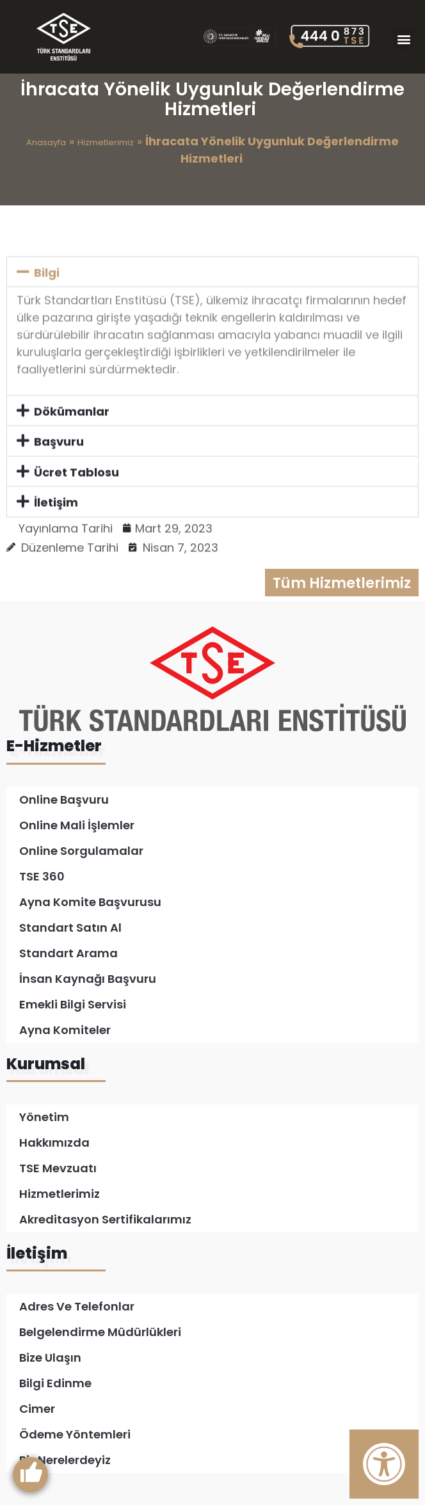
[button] (403, 38)
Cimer (37, 1409)
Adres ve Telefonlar (76, 1306)
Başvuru (59, 475)
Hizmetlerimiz (105, 142)
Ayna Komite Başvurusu (90, 902)
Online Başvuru (64, 800)
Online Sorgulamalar (81, 851)
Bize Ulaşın (50, 1358)
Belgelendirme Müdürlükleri (100, 1332)
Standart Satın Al (70, 928)
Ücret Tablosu (76, 505)
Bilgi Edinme (55, 1383)
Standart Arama (68, 953)
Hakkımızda (54, 1143)
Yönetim (44, 1117)
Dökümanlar (71, 444)
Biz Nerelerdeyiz (65, 1460)
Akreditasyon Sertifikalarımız (105, 1219)
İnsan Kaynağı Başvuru (87, 979)
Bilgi (47, 306)
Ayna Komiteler (65, 1030)
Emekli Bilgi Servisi (72, 1004)
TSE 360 (42, 876)
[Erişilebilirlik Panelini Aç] (384, 1464)
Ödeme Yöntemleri (75, 1434)
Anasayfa (46, 142)
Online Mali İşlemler (76, 825)
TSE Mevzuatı (58, 1168)
